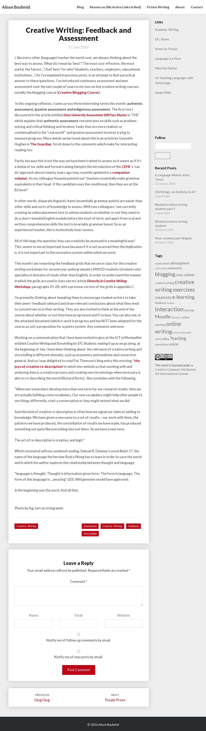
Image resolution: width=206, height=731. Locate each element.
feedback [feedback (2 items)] (160, 302)
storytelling (90, 533)
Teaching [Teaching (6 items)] (178, 338)
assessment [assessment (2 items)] (162, 263)
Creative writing (26, 526)
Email (79, 615)
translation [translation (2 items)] (162, 344)
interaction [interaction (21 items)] (169, 309)
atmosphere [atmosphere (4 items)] (180, 263)
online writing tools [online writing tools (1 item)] (182, 332)
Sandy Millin (163, 92)
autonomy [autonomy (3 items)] (175, 268)
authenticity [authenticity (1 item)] (161, 268)
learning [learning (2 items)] (189, 310)
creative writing (112, 526)
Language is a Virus (168, 58)
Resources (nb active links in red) (115, 7)
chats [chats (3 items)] (179, 275)
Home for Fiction (166, 49)
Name (33, 615)
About (180, 7)
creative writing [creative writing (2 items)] (164, 283)
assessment (90, 526)
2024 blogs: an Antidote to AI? (175, 192)
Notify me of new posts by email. (78, 657)
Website (123, 615)
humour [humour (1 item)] (171, 303)
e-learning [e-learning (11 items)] (183, 297)
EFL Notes (162, 39)
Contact (197, 7)
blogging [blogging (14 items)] (165, 274)
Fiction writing (158, 7)
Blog (80, 7)
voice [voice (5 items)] (173, 344)
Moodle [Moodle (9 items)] (163, 316)
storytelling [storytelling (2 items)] (162, 338)
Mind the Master (166, 68)
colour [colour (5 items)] (189, 274)
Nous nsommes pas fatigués (173, 238)
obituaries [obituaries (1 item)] (176, 317)
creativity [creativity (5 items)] (163, 297)
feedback (133, 526)
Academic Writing (167, 29)
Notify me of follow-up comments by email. (78, 640)
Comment (78, 581)
